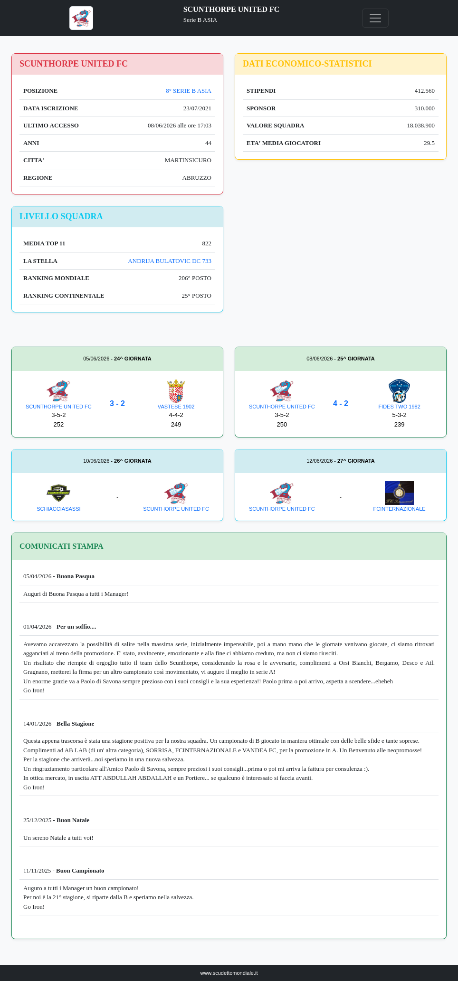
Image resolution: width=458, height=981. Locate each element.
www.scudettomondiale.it (229, 973)
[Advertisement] (341, 272)
